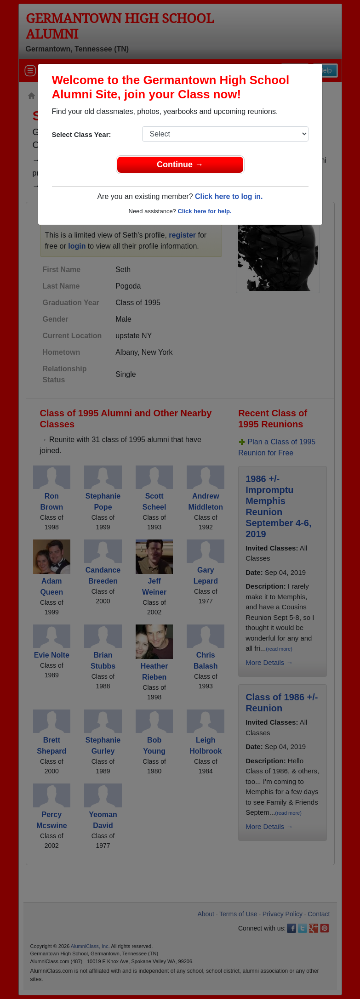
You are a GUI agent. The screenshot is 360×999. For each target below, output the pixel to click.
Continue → (180, 164)
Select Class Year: (81, 134)
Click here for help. (204, 211)
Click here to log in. (229, 196)
